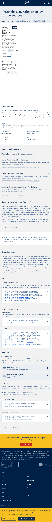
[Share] (44, 99)
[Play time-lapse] (3, 95)
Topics (3, 481)
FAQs (19, 464)
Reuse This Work (39, 21)
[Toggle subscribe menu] (49, 3)
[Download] (40, 99)
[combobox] (44, 3)
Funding (29, 489)
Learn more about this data (20, 99)
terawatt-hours (13, 113)
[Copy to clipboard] (45, 292)
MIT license (7, 462)
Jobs (28, 496)
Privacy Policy (14, 514)
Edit (48, 35)
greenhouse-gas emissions (35, 115)
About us (29, 481)
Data (2, 485)
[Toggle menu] (3, 3)
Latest (3, 497)
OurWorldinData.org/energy (8, 100)
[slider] (12, 95)
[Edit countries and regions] (47, 35)
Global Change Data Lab (28, 456)
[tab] (6, 36)
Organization (30, 485)
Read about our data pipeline (10, 228)
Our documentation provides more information (34, 392)
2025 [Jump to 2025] (47, 95)
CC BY (17, 100)
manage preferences (25, 514)
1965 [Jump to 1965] (8, 95)
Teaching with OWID (7, 505)
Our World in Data (26, 3)
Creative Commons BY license (24, 269)
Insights (3, 489)
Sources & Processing (23, 21)
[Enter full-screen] (48, 99)
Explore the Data (7, 21)
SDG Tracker (5, 501)
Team (28, 493)
